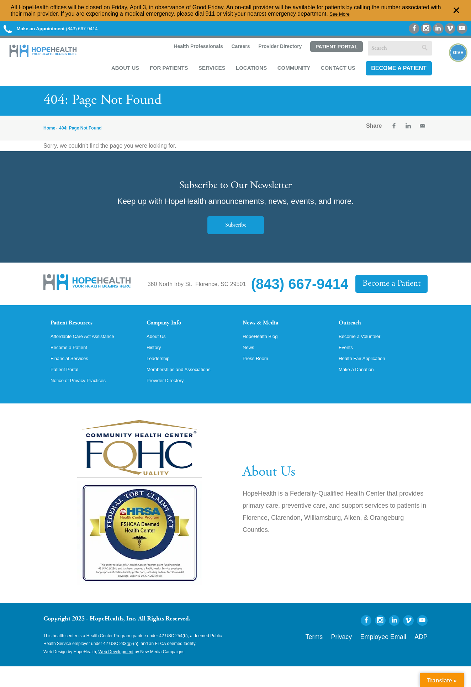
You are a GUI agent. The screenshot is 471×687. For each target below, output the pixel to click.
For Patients (165, 72)
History (155, 364)
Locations (247, 72)
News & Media (266, 330)
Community (290, 72)
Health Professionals (193, 50)
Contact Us (334, 72)
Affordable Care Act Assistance (89, 352)
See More (341, 14)
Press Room (258, 376)
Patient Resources (78, 330)
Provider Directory (276, 50)
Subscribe (235, 230)
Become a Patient (395, 72)
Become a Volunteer (364, 352)
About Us (122, 72)
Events (347, 364)
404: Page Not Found (80, 133)
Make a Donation (360, 388)
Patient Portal (333, 51)
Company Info (170, 330)
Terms (343, 655)
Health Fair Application (367, 376)
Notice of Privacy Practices (84, 400)
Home (49, 133)
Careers (236, 50)
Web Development (116, 672)
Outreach (354, 330)
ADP (423, 655)
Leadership (161, 376)
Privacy (364, 655)
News (250, 364)
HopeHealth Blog (264, 352)
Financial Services (74, 376)
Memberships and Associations (186, 388)
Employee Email (395, 655)
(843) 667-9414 (63, 29)
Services (208, 72)
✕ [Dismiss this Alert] (456, 10)
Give (450, 71)
